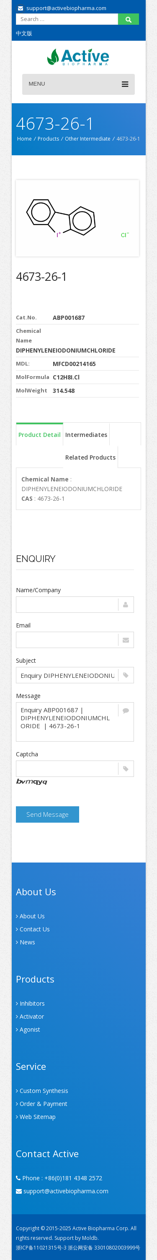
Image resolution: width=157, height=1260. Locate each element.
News (25, 942)
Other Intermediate (88, 138)
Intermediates (86, 435)
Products (48, 138)
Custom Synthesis (42, 1091)
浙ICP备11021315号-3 (41, 1247)
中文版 (24, 33)
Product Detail (39, 435)
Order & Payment (41, 1104)
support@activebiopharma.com (61, 8)
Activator (30, 1016)
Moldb (90, 1238)
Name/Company (38, 590)
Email (23, 625)
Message (28, 696)
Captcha (27, 754)
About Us (30, 916)
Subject (26, 660)
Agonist (28, 1029)
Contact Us (33, 929)
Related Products (90, 457)
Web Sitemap (36, 1117)
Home (24, 138)
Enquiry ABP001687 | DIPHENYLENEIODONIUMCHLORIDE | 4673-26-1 (75, 722)
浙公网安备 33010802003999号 (104, 1247)
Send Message (47, 814)
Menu (78, 84)
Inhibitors (30, 1003)
